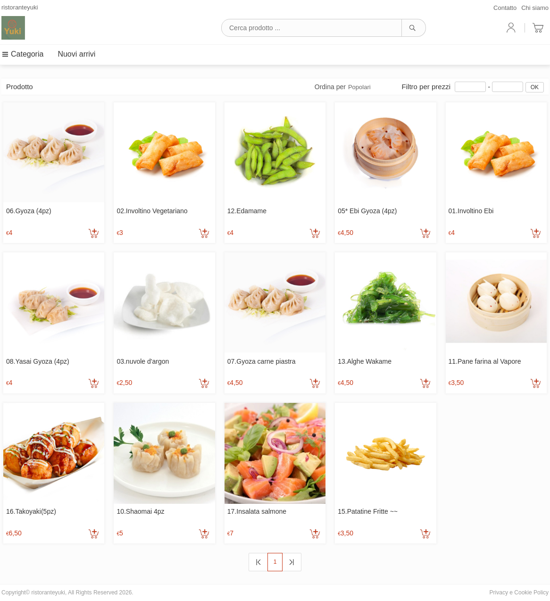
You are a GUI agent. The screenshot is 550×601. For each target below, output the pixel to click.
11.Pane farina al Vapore (485, 361)
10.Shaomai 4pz (140, 511)
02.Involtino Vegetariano (152, 211)
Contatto (505, 7)
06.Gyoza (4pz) (28, 211)
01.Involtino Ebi (471, 211)
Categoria (22, 54)
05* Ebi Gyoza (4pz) (367, 211)
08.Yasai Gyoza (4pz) (37, 361)
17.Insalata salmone (256, 511)
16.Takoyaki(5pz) (31, 511)
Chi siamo (535, 7)
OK (535, 87)
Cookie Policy (531, 592)
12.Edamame (247, 211)
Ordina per (343, 87)
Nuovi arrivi (76, 54)
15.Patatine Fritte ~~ (368, 511)
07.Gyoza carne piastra (261, 361)
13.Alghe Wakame (365, 361)
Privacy (499, 592)
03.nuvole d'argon (143, 361)
